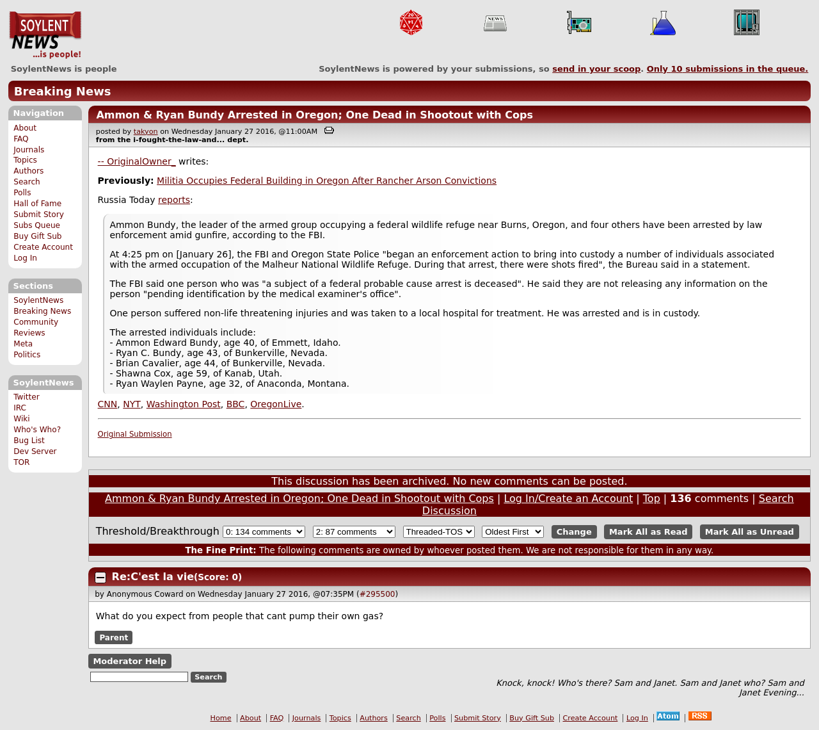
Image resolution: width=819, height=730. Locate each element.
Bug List (29, 440)
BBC (236, 404)
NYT (132, 404)
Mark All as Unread (749, 532)
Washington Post (184, 404)
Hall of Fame (37, 203)
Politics (26, 354)
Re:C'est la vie (153, 577)
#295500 (377, 594)
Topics (25, 160)
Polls (22, 192)
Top (651, 498)
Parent (113, 637)
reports (174, 200)
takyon (146, 131)
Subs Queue (36, 225)
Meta (23, 343)
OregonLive (275, 404)
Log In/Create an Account (568, 498)
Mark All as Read (648, 532)
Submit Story (38, 214)
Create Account (43, 247)
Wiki (21, 418)
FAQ (20, 138)
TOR (21, 462)
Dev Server (34, 451)
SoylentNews (45, 35)
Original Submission (135, 434)
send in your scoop (596, 69)
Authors (28, 170)
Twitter (26, 397)
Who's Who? (37, 429)
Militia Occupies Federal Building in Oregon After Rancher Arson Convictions (327, 180)
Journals (28, 149)
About (24, 128)
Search (26, 181)
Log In (25, 258)
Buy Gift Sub (37, 236)
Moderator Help (129, 661)
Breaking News (62, 91)
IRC (19, 407)
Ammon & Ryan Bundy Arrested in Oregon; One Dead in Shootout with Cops (314, 115)
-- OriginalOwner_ (137, 161)
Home (221, 718)
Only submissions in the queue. (728, 69)
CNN (108, 404)
